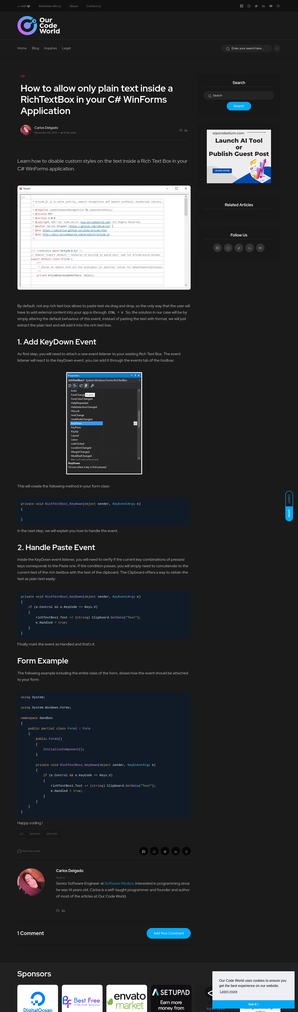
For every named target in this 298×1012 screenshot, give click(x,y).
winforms (35, 833)
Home (22, 48)
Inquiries (50, 48)
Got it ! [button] (253, 1004)
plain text (52, 833)
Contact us (93, 6)
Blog (35, 48)
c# (21, 833)
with (23, 6)
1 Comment (30, 933)
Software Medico (118, 883)
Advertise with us (50, 6)
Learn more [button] (228, 991)
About (74, 6)
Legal (66, 48)
